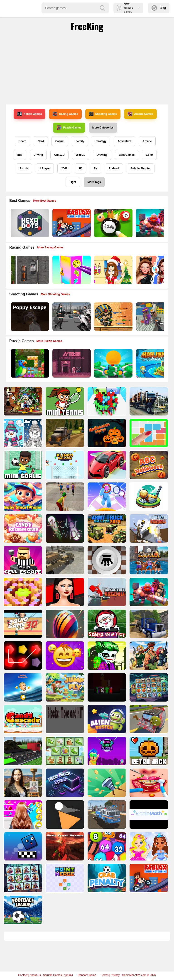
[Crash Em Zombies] (148, 734)
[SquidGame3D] (22, 634)
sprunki (68, 975)
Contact (22, 975)
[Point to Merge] (64, 901)
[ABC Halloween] (148, 468)
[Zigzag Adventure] (106, 468)
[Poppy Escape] (29, 316)
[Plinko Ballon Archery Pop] (64, 468)
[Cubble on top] (22, 868)
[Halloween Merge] (106, 434)
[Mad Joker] (106, 668)
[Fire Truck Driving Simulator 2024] (106, 834)
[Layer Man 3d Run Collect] (106, 501)
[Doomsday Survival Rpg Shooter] (71, 316)
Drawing (102, 154)
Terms (105, 975)
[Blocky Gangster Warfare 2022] (154, 316)
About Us (35, 975)
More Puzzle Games (49, 341)
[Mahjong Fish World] (154, 363)
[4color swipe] (64, 534)
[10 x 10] (148, 434)
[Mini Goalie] (22, 468)
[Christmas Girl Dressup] (113, 269)
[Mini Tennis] (64, 401)
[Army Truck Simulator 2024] (106, 534)
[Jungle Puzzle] (29, 363)
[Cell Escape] (22, 568)
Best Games (127, 154)
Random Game (87, 975)
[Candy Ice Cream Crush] (22, 534)
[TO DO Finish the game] (71, 363)
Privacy (115, 975)
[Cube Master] (64, 801)
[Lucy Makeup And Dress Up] (148, 868)
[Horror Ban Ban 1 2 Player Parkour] (106, 701)
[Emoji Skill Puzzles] (64, 668)
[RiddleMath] (148, 834)
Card (41, 141)
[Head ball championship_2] (22, 701)
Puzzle (24, 168)
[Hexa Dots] (29, 223)
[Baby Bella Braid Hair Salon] (22, 834)
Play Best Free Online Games (23, 8)
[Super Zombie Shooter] (64, 868)
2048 (64, 168)
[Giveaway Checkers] (106, 568)
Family (80, 141)
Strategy (101, 141)
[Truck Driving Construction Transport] (22, 768)
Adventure (124, 141)
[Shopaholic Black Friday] (64, 601)
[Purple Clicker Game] (106, 768)
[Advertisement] (87, 68)
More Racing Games (50, 247)
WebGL (81, 154)
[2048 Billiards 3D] (113, 223)
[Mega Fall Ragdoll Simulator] (106, 601)
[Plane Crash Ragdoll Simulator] (148, 534)
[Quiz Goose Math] (22, 601)
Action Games (29, 114)
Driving (38, 154)
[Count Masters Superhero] (106, 401)
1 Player (44, 168)
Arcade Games (140, 114)
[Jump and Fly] (64, 701)
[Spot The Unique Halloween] (22, 901)
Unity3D (59, 154)
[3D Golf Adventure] (148, 501)
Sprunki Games (52, 975)
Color (149, 154)
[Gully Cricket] (64, 501)
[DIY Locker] (71, 269)
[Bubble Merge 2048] (106, 868)
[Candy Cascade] (22, 734)
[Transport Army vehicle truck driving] (64, 568)
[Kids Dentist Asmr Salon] (148, 801)
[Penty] (22, 668)
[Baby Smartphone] (22, 501)
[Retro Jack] (148, 768)
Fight (72, 182)
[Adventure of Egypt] (113, 316)
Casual (59, 141)
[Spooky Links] (148, 701)
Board (23, 141)
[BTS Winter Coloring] (22, 434)
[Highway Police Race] (29, 269)
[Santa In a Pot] (106, 634)
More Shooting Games (55, 294)
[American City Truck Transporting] (148, 401)
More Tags (94, 182)
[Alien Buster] (106, 734)
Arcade (147, 141)
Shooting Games (103, 114)
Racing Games (65, 114)
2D (80, 168)
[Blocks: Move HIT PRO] (64, 734)
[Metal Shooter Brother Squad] (148, 668)
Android (114, 168)
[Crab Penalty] (106, 901)
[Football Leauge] (22, 934)
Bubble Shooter (140, 168)
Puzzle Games (69, 127)
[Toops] (64, 834)
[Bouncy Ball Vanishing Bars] (64, 634)
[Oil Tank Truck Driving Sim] (148, 634)
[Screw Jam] (106, 801)
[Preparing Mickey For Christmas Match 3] (22, 401)
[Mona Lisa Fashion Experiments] (22, 801)
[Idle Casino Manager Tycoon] (113, 363)
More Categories (103, 127)
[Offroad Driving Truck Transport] (64, 434)
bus (19, 154)
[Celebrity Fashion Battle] (154, 269)
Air (95, 168)
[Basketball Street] (148, 568)
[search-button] (102, 8)
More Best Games (44, 200)
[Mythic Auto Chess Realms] (154, 223)
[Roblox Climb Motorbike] (71, 223)
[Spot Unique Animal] (64, 768)
